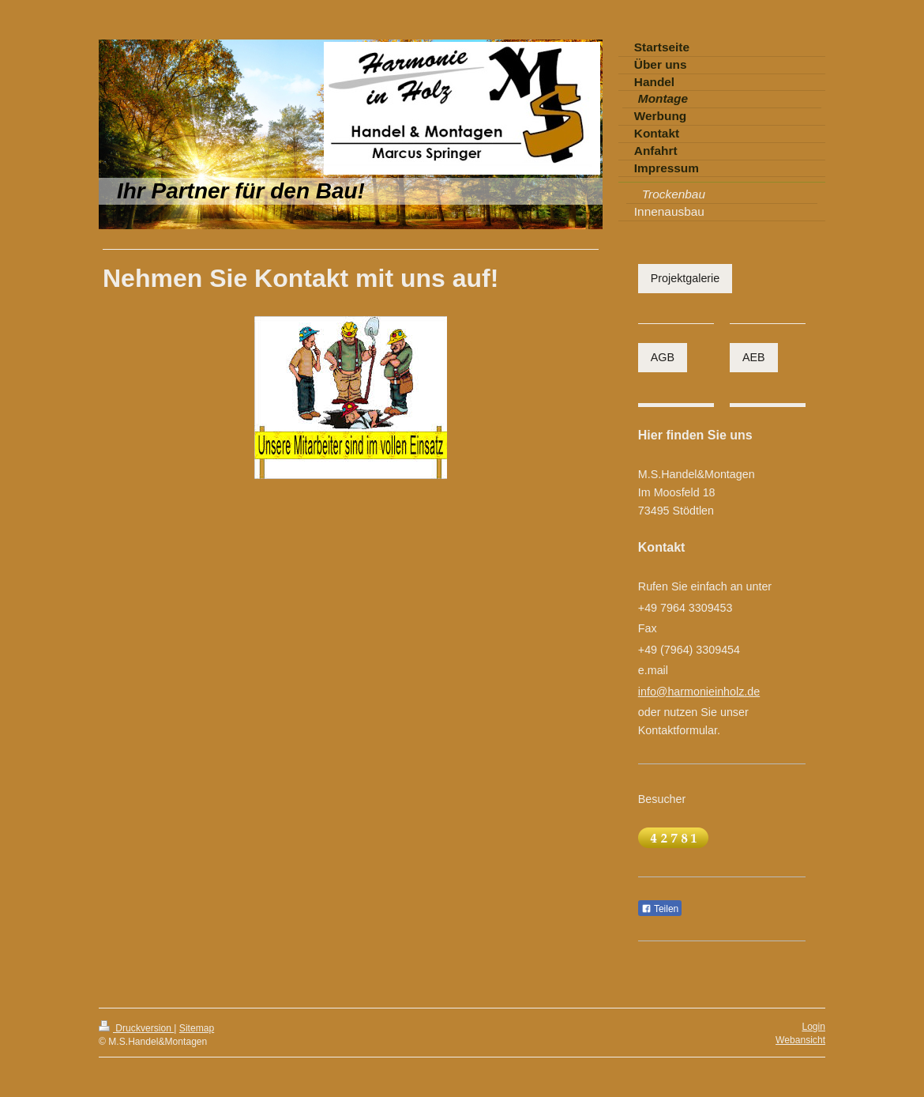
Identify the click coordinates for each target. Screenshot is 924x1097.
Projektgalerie (685, 278)
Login (813, 1026)
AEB (753, 357)
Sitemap (196, 1028)
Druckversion (136, 1028)
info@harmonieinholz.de (699, 691)
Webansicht (800, 1040)
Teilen (659, 908)
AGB (662, 357)
